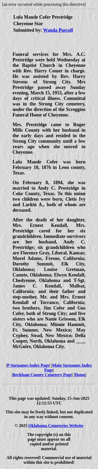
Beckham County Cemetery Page (42, 374)
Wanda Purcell (58, 30)
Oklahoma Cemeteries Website (55, 425)
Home (80, 374)
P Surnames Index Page (28, 365)
